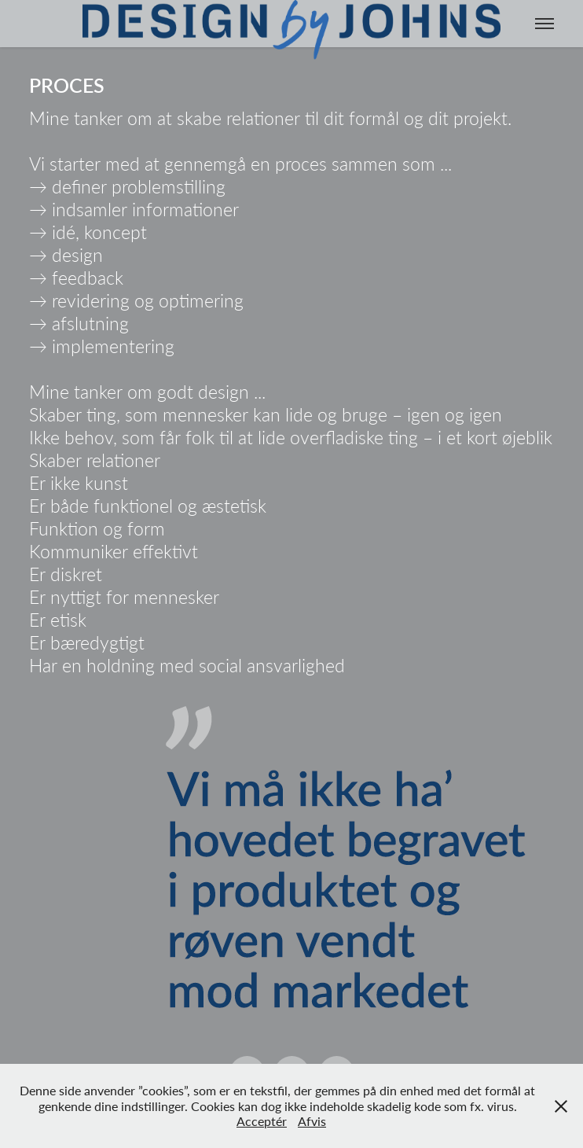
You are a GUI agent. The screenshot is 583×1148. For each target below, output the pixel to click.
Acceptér (261, 1121)
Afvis (312, 1121)
